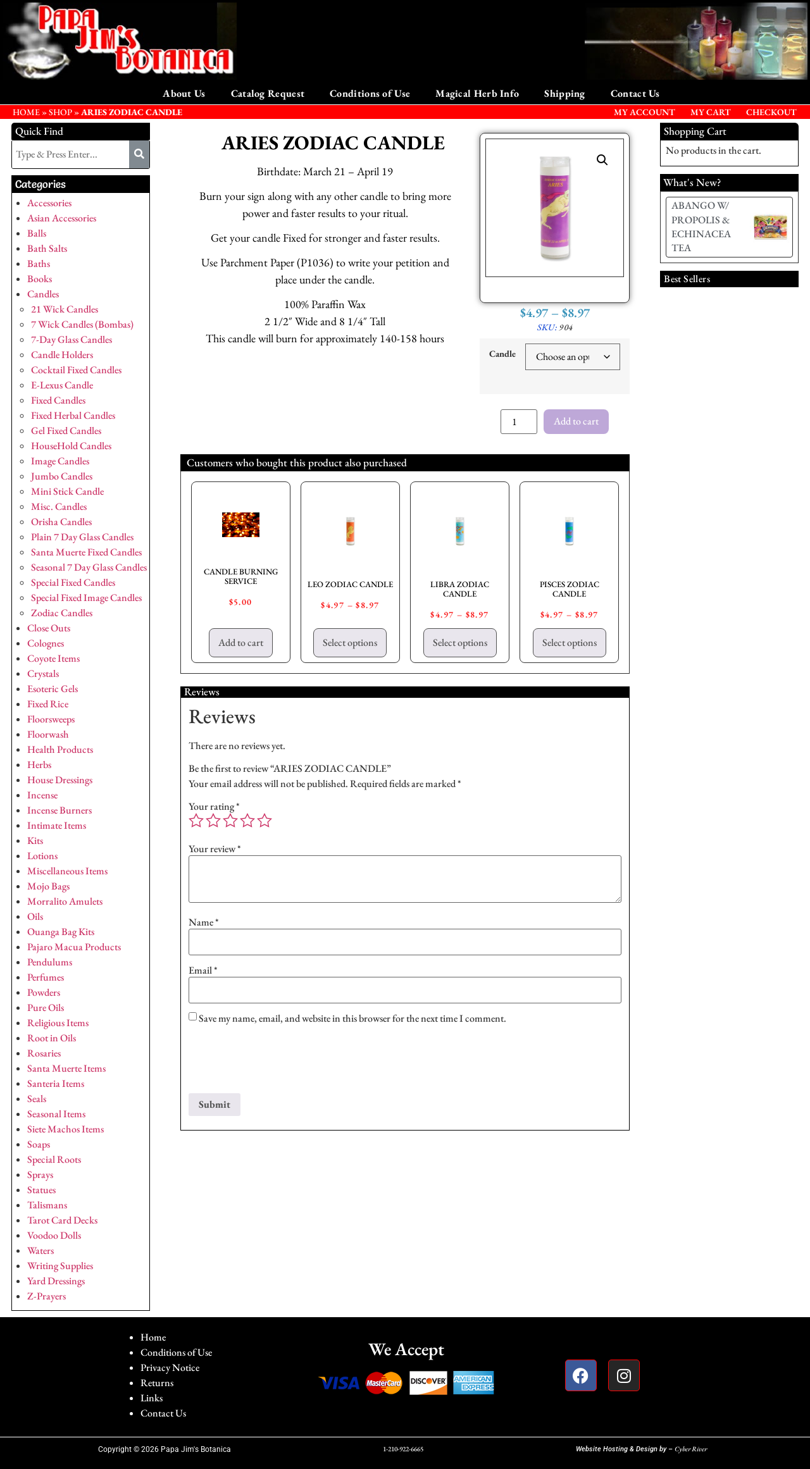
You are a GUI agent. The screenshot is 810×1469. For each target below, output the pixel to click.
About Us (184, 93)
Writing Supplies (60, 1265)
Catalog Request (268, 93)
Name (204, 922)
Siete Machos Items (65, 1129)
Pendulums (49, 962)
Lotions (42, 855)
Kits (35, 840)
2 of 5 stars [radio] (213, 820)
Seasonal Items (56, 1113)
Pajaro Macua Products (74, 946)
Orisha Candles (61, 521)
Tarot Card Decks (62, 1220)
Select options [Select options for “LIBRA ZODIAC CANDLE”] (460, 642)
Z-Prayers (46, 1296)
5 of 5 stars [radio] (264, 820)
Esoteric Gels (52, 688)
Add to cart (576, 421)
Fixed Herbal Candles (73, 415)
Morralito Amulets (65, 901)
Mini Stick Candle (67, 491)
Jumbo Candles (61, 476)
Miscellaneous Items (67, 870)
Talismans (47, 1205)
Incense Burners (59, 810)
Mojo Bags (48, 886)
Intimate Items (56, 825)
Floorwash (48, 734)
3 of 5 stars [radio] (230, 820)
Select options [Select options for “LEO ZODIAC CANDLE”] (350, 642)
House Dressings (59, 779)
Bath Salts (47, 248)
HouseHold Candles (71, 445)
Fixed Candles (58, 400)
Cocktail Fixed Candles (76, 369)
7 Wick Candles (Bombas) (82, 324)
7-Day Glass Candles (71, 339)
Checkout (771, 112)
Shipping (564, 93)
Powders (43, 992)
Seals (36, 1098)
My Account (644, 112)
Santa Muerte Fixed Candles (86, 552)
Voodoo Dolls (54, 1235)
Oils (35, 916)
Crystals (43, 673)
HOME (26, 112)
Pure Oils (45, 1007)
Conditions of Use (370, 93)
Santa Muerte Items (66, 1068)
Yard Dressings (56, 1280)
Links (151, 1397)
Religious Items (58, 1022)
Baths (38, 263)
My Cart (710, 112)
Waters (40, 1250)
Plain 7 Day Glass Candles (82, 536)
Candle (502, 353)
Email (203, 970)
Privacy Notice (169, 1367)
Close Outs (48, 628)
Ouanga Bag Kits (60, 931)
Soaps (38, 1144)
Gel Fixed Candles (66, 430)
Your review (215, 849)
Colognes (45, 643)
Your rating (214, 807)
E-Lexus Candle (62, 385)
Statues (41, 1189)
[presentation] (285, 1062)
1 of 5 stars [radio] (196, 820)
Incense (42, 795)
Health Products (60, 749)
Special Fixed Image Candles (86, 597)
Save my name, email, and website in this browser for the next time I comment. (352, 1018)
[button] (602, 160)
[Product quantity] (519, 421)
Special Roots (54, 1159)
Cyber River (691, 1448)
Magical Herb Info (477, 93)
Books (39, 278)
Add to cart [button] (240, 642)
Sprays (40, 1174)
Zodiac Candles (61, 612)
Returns (156, 1382)
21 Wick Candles (64, 309)
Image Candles (60, 461)
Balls (36, 233)
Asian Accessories (61, 218)
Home (153, 1337)
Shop (60, 112)
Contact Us (635, 93)
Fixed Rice (47, 703)
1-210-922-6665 (403, 1448)
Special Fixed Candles (73, 582)
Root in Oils (51, 1037)
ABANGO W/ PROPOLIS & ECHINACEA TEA (701, 226)
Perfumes (45, 977)
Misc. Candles (59, 506)
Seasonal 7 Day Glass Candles (89, 567)
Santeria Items (55, 1083)
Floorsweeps (51, 719)
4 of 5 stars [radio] (247, 820)
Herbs (39, 764)
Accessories (49, 202)
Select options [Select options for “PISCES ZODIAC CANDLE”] (569, 642)
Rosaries (44, 1053)
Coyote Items (53, 658)
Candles (43, 294)
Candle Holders (62, 354)
